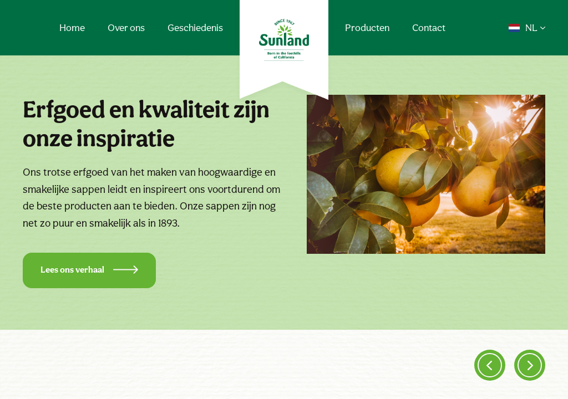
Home (72, 27)
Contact (428, 27)
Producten (367, 27)
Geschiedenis (195, 27)
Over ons (126, 27)
